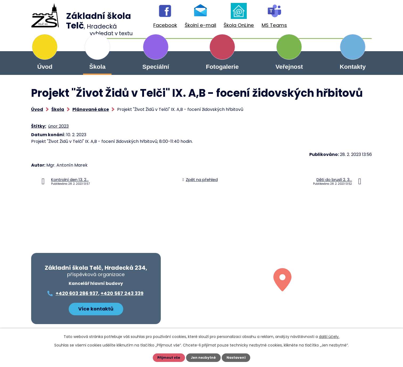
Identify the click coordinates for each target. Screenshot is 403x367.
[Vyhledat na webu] (344, 18)
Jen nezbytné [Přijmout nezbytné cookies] (203, 357)
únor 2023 (58, 126)
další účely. (329, 336)
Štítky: (38, 126)
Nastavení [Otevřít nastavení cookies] (237, 357)
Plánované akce (90, 109)
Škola (97, 66)
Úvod (44, 66)
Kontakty (353, 66)
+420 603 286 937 (77, 293)
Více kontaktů (96, 307)
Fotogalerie (222, 66)
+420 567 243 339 (122, 293)
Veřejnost (289, 66)
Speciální (155, 66)
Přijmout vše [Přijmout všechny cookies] (167, 357)
